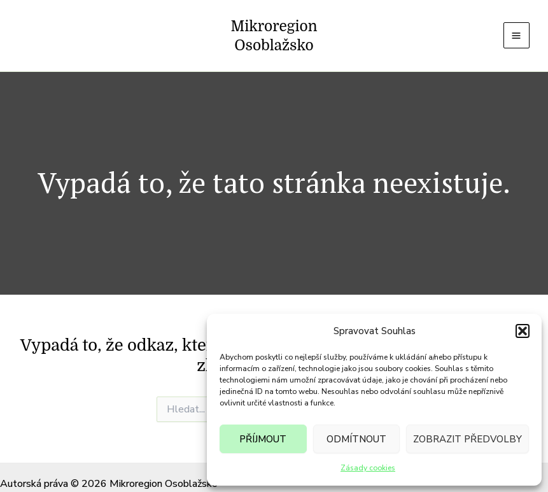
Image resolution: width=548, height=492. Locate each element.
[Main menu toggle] (514, 26)
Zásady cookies (368, 468)
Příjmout (262, 439)
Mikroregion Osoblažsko (273, 26)
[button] (522, 331)
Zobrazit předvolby (467, 439)
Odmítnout (356, 439)
